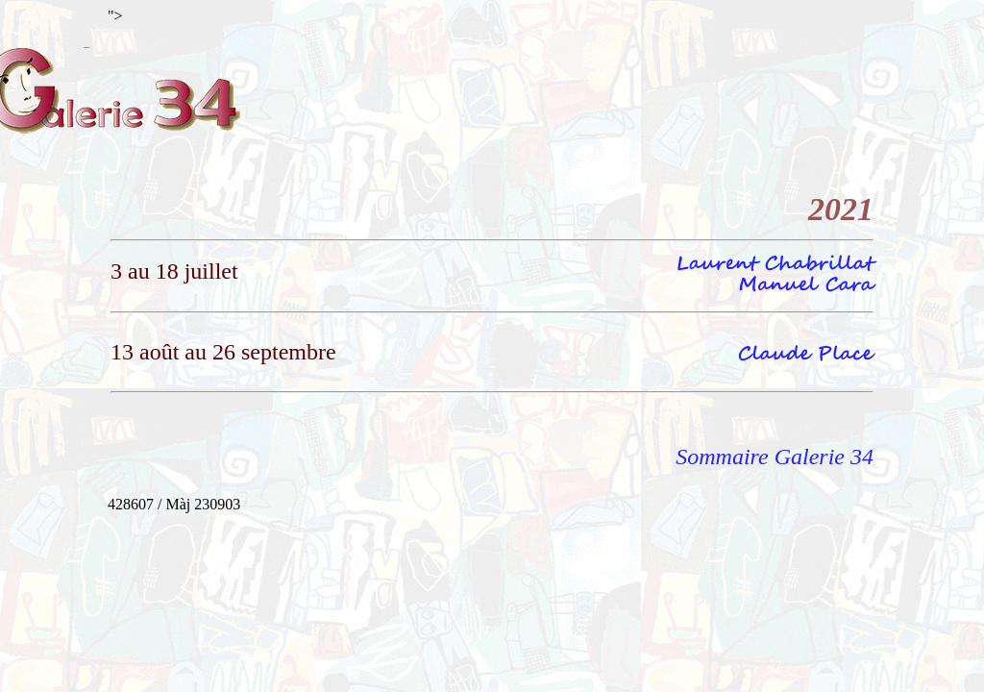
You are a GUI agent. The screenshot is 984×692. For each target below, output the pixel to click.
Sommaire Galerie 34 (774, 456)
